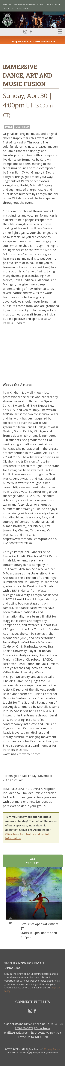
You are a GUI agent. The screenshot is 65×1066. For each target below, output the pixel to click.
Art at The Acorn (53, 4)
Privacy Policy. (52, 1049)
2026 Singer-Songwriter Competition (28, 4)
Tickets (10, 918)
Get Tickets (32, 861)
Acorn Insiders (23, 8)
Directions (42, 1028)
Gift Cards (7, 4)
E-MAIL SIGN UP (8, 8)
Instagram (25, 31)
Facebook (31, 31)
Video (10, 922)
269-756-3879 (24, 1028)
